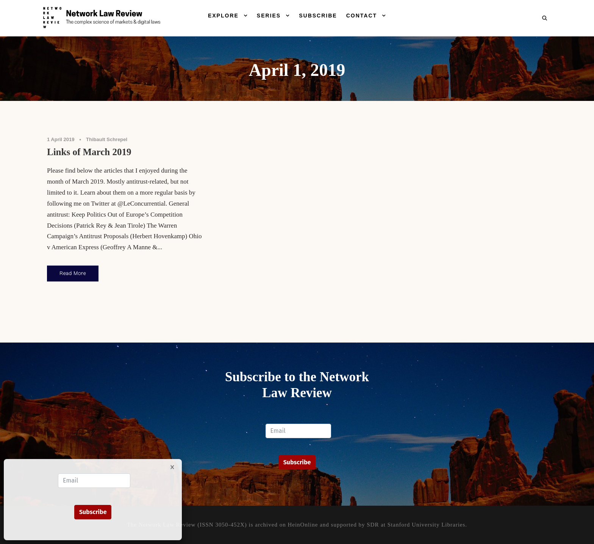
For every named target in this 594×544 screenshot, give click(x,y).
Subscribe (318, 16)
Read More (72, 273)
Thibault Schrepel (106, 139)
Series (269, 16)
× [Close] (172, 466)
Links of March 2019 (89, 152)
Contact (361, 16)
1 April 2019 (61, 139)
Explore (223, 16)
